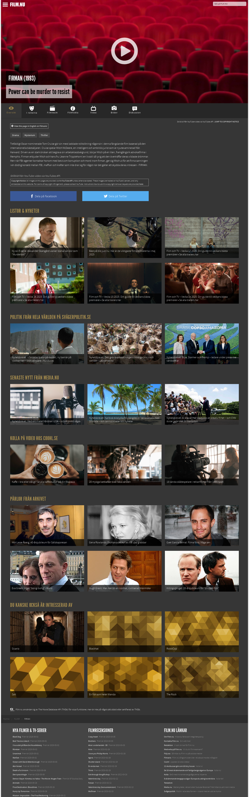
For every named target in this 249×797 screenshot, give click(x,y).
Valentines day (94, 766)
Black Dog (17, 724)
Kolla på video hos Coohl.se (34, 432)
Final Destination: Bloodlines (25, 774)
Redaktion (168, 732)
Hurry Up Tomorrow (21, 778)
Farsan (91, 770)
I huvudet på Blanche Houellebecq (27, 732)
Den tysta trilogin (20, 762)
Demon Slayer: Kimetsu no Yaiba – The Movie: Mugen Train (37, 766)
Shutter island (94, 749)
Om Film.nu (169, 724)
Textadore (168, 770)
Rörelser (16, 736)
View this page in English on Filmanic (29, 126)
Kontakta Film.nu (171, 728)
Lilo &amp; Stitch (20, 787)
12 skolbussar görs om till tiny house (179, 753)
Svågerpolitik (169, 778)
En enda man (93, 753)
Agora (90, 745)
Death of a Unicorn (20, 757)
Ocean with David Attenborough (26, 749)
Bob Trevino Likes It (21, 728)
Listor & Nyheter (24, 211)
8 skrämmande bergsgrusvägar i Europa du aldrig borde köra (189, 766)
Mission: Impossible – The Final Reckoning (30, 783)
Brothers (92, 728)
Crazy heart (93, 724)
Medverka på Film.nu (173, 736)
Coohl (166, 749)
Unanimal (17, 741)
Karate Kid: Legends (21, 791)
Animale (16, 770)
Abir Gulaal (17, 753)
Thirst (90, 757)
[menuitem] (6, 706)
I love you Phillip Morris (98, 741)
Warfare (16, 745)
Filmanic (167, 745)
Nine (90, 736)
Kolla (166, 762)
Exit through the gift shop (99, 762)
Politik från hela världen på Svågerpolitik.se (50, 314)
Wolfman (92, 778)
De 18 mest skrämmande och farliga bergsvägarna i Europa (188, 757)
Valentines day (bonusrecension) (102, 774)
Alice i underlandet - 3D (97, 732)
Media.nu (168, 774)
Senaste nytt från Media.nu (34, 373)
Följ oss (167, 741)
